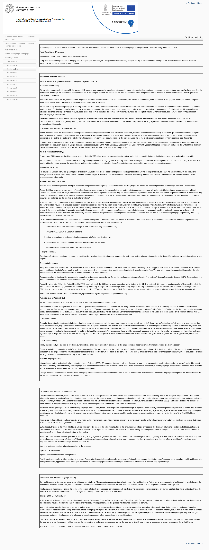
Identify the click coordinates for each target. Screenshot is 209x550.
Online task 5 (12, 80)
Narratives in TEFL (12, 50)
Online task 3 (12, 73)
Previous (190, 3)
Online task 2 (12, 69)
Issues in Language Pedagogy (16, 54)
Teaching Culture (11, 58)
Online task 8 (12, 92)
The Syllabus (12, 61)
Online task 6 (12, 84)
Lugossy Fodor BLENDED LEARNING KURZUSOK (20, 38)
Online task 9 (12, 95)
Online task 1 (12, 65)
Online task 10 (12, 99)
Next (199, 3)
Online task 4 (12, 76)
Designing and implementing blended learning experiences (19, 44)
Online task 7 (12, 88)
